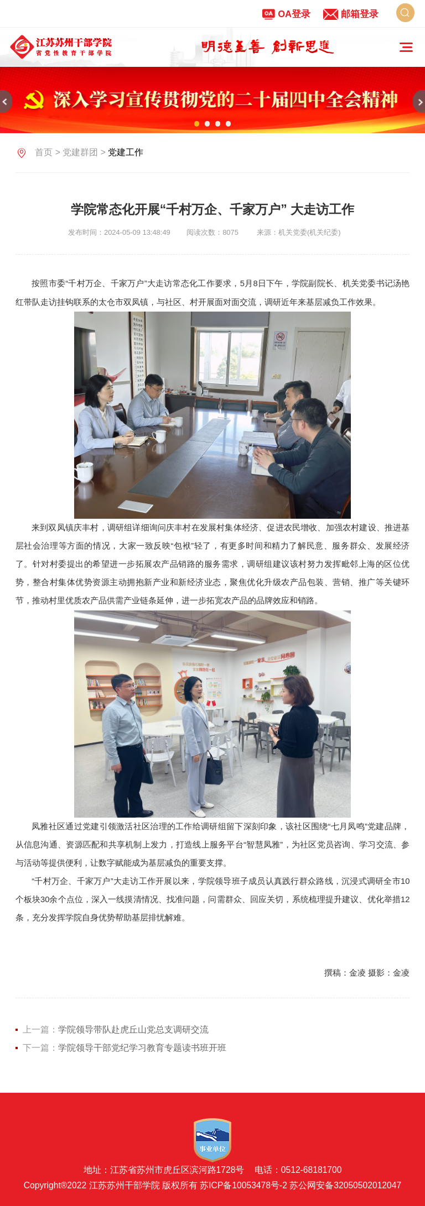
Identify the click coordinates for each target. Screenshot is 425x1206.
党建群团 (80, 152)
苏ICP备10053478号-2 (243, 1185)
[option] (267, 47)
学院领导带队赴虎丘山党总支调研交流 (133, 1029)
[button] (6, 101)
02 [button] (207, 123)
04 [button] (228, 123)
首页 (44, 152)
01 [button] (196, 123)
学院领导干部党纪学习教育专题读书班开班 (142, 1047)
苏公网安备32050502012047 (345, 1185)
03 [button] (217, 123)
